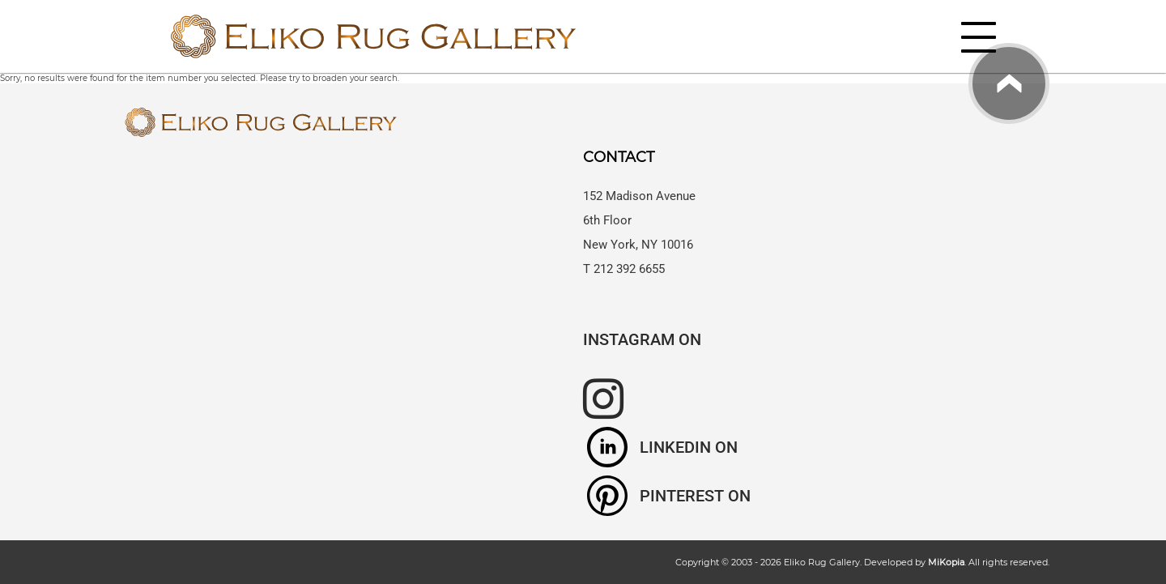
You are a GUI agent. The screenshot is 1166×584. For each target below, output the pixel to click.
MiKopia (946, 562)
